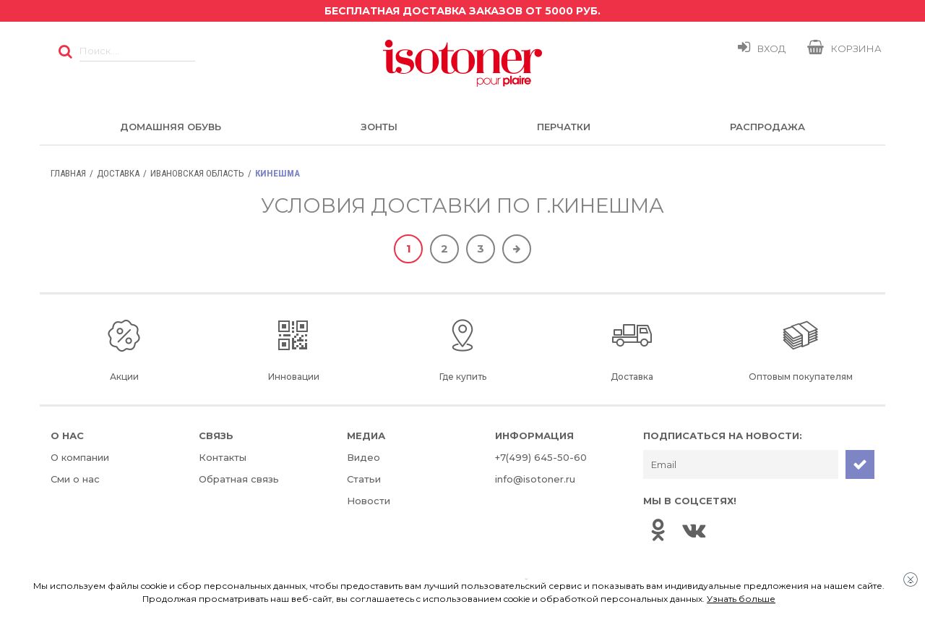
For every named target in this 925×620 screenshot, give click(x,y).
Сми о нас (75, 479)
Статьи (364, 479)
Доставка (118, 173)
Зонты (379, 126)
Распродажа (767, 126)
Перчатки (563, 126)
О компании (80, 457)
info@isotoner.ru (535, 479)
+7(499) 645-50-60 (541, 457)
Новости (368, 500)
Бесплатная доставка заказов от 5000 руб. (462, 10)
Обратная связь (239, 479)
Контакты (222, 457)
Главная (68, 173)
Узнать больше (741, 598)
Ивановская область (197, 173)
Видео (363, 457)
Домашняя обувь (170, 126)
